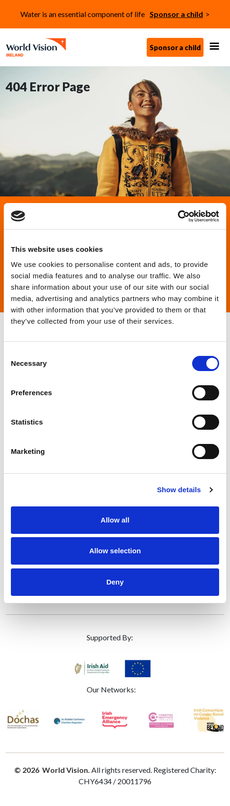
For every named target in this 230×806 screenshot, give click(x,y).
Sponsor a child (176, 13)
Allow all (115, 520)
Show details (179, 490)
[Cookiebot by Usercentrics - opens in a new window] (177, 216)
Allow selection (115, 551)
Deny (115, 582)
